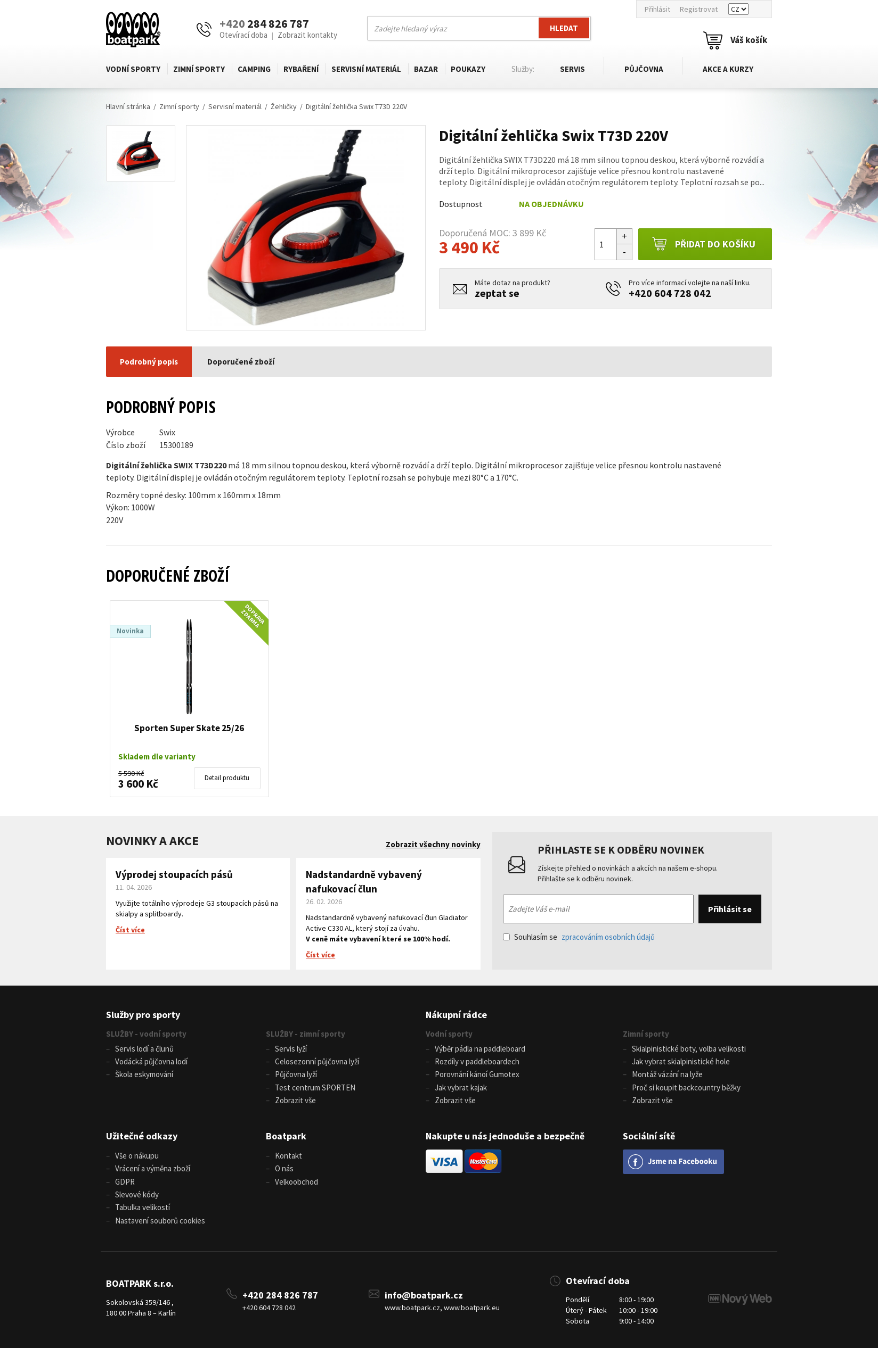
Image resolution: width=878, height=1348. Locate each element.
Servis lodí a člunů (144, 1049)
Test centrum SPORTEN (315, 1087)
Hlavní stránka (128, 106)
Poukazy (468, 69)
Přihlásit (657, 9)
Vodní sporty (133, 69)
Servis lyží (291, 1049)
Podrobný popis (149, 362)
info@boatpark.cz (424, 1293)
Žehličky (284, 106)
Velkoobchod (296, 1180)
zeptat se (497, 293)
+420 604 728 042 (670, 293)
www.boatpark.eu (472, 1306)
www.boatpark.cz (412, 1306)
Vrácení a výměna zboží (152, 1167)
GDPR (125, 1180)
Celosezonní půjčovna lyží (317, 1061)
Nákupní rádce (456, 1014)
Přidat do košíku (703, 244)
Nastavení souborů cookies (160, 1218)
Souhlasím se (579, 936)
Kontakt (288, 1154)
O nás (284, 1167)
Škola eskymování (144, 1074)
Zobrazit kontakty (307, 35)
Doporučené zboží (240, 362)
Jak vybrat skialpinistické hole (681, 1061)
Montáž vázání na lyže (667, 1074)
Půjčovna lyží (296, 1074)
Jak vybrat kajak (461, 1087)
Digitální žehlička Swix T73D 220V (356, 106)
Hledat (563, 28)
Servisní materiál (366, 69)
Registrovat (699, 9)
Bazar (426, 69)
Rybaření (301, 69)
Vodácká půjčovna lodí (151, 1061)
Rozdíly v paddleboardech (477, 1061)
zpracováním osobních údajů (608, 937)
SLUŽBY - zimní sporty (305, 1034)
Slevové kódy (137, 1193)
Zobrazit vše (295, 1100)
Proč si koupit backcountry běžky (686, 1087)
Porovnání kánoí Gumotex (477, 1074)
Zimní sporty (199, 69)
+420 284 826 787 (280, 1293)
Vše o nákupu (137, 1154)
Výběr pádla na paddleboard (480, 1049)
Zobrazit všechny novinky (433, 844)
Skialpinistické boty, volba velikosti (689, 1049)
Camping (254, 69)
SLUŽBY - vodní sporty (146, 1034)
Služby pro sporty (143, 1014)
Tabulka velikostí (142, 1206)
